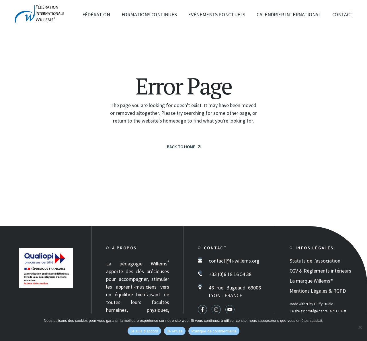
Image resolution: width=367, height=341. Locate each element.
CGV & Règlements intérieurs (320, 270)
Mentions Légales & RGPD (318, 290)
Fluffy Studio (323, 303)
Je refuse (175, 331)
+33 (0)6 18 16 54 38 (230, 274)
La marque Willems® (311, 280)
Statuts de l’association (315, 260)
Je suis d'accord (144, 331)
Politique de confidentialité (214, 331)
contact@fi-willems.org (234, 260)
